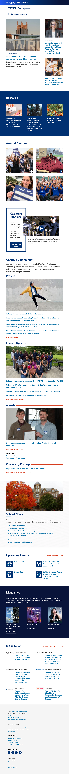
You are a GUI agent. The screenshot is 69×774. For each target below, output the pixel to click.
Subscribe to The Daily (13, 743)
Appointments (49, 40)
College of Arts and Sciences (17, 528)
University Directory (12, 767)
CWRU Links (12, 758)
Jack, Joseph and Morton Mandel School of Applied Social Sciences (30, 534)
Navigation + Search (17, 14)
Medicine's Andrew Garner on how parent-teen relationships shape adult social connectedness (23, 677)
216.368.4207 (22, 729)
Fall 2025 (51, 628)
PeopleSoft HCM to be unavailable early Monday (26, 395)
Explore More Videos (16, 245)
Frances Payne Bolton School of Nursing (21, 531)
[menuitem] (34, 739)
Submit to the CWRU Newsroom (15, 745)
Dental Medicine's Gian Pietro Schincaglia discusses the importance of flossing (53, 695)
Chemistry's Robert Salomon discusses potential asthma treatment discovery (53, 675)
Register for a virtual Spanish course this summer (25, 469)
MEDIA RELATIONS (13, 724)
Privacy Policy (18, 717)
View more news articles (50, 646)
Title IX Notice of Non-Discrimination (17, 719)
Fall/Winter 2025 (11, 632)
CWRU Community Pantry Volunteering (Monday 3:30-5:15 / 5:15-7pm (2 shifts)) (52, 575)
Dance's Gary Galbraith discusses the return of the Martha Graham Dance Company (22, 695)
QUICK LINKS (12, 736)
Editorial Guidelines (12, 740)
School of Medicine (14, 540)
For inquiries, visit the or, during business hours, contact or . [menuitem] (20, 729)
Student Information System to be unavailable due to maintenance (33, 392)
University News (11, 54)
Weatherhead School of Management (20, 542)
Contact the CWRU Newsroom (15, 738)
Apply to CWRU (11, 761)
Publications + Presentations (15, 458)
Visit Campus (11, 765)
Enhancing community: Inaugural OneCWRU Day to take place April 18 (34, 381)
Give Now (10, 763)
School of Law (13, 538)
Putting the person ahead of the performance (24, 314)
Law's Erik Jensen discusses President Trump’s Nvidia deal (23, 657)
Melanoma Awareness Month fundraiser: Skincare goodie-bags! (53, 564)
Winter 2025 (31, 628)
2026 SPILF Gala (19, 562)
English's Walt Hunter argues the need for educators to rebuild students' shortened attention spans (53, 659)
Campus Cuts (18, 572)
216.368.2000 (11, 715)
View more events (55, 556)
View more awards (14, 450)
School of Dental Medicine (17, 536)
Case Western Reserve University (19, 711)
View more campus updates (17, 399)
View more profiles (14, 337)
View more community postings (18, 472)
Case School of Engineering (17, 526)
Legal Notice (11, 717)
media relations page (23, 727)
